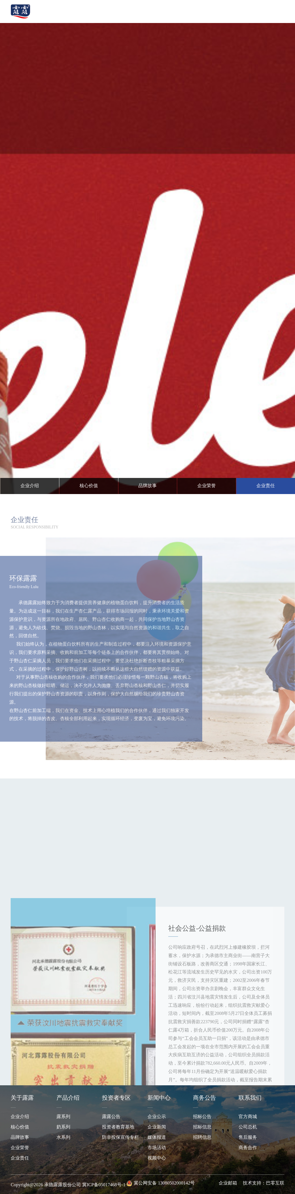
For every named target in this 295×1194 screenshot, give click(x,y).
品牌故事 (20, 1137)
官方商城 (248, 1116)
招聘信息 (202, 1137)
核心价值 (20, 1127)
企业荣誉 (20, 1147)
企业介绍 (20, 1116)
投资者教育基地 (118, 1127)
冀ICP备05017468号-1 (103, 1184)
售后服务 (248, 1137)
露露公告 (111, 1116)
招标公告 (202, 1116)
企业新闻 (157, 1127)
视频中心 (157, 1158)
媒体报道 (157, 1137)
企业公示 (157, 1116)
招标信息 (202, 1127)
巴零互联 (275, 1183)
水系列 (63, 1137)
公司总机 (248, 1127)
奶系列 (63, 1127)
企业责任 (20, 1158)
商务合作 (248, 1147)
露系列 (63, 1116)
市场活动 (157, 1147)
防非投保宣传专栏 (120, 1137)
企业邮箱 (228, 1183)
